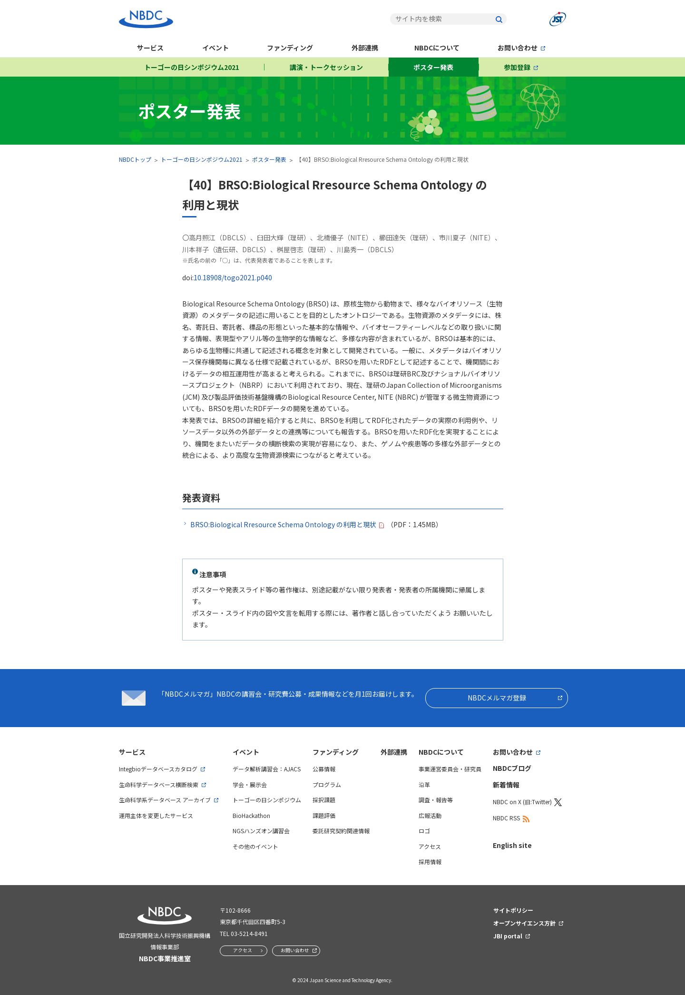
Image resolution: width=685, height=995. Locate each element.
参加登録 (517, 67)
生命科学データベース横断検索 (158, 784)
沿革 (424, 784)
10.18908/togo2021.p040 (233, 277)
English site (512, 845)
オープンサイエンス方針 (524, 923)
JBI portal (507, 936)
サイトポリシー (513, 910)
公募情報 (324, 769)
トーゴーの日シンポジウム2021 (191, 67)
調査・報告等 (436, 800)
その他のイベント (255, 846)
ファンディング (290, 47)
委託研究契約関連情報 (341, 831)
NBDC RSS (506, 818)
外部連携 (365, 47)
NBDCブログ (512, 768)
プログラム (327, 784)
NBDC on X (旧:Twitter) (522, 802)
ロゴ (424, 831)
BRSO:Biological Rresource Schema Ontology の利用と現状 (283, 524)
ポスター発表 (433, 67)
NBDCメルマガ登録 (497, 697)
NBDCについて (437, 47)
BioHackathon (251, 815)
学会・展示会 (250, 784)
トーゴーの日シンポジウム (267, 800)
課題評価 (324, 815)
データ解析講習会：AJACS (267, 769)
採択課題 (324, 800)
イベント (215, 47)
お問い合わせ (518, 47)
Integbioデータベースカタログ (158, 769)
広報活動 (430, 815)
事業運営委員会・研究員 (450, 769)
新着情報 (506, 784)
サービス (150, 47)
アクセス (430, 846)
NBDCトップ (135, 159)
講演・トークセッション (326, 67)
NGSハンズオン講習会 (261, 831)
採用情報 (430, 861)
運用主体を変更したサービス (156, 815)
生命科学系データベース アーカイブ (165, 800)
